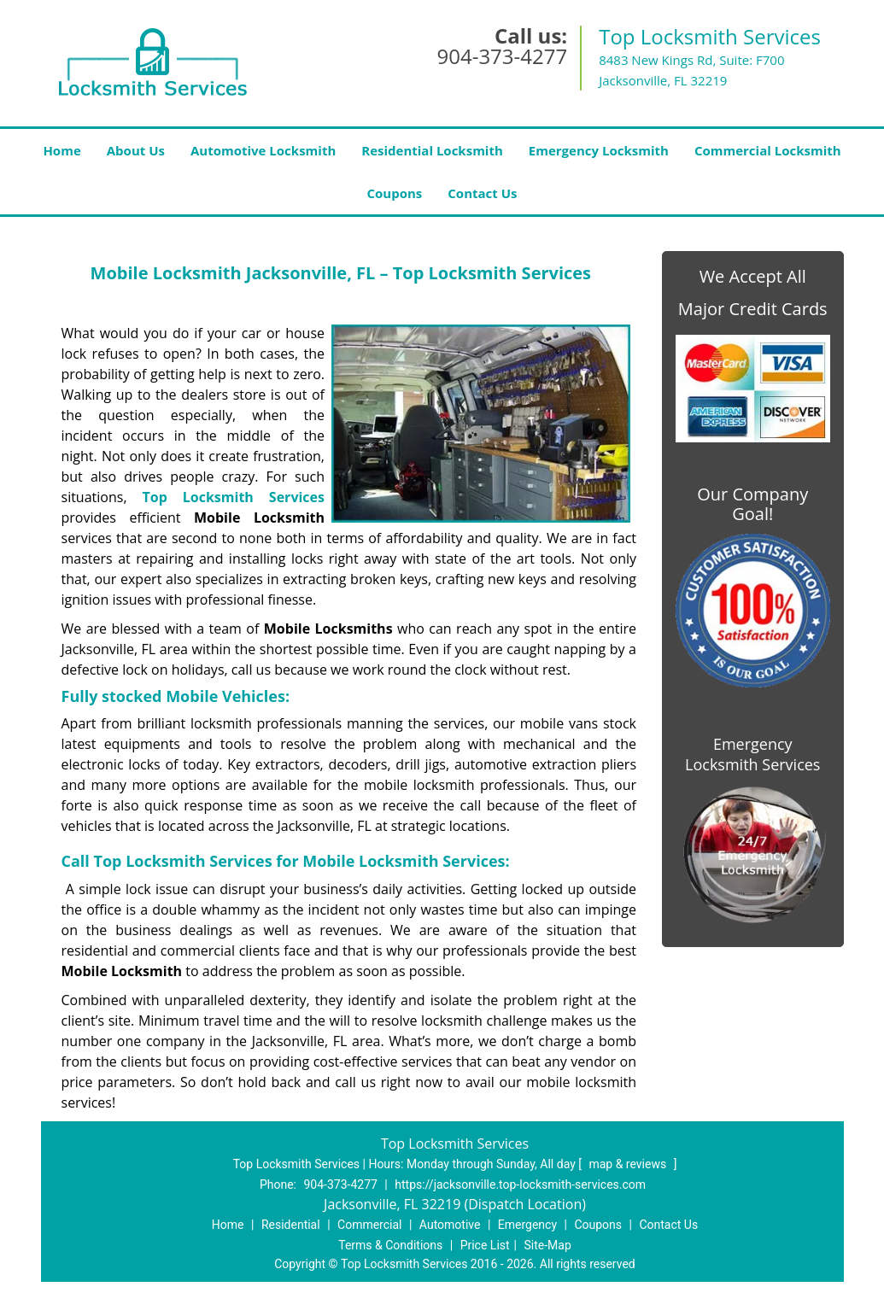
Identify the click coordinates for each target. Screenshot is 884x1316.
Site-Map (547, 1245)
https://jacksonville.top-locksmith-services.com (520, 1184)
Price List (485, 1245)
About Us (136, 150)
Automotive (450, 1224)
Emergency (527, 1224)
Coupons (394, 193)
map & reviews (628, 1164)
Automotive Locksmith (263, 150)
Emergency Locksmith (599, 150)
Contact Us (482, 193)
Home (61, 150)
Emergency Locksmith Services (752, 754)
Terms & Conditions (390, 1245)
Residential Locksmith (432, 150)
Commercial (369, 1224)
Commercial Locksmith (767, 150)
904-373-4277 (501, 56)
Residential (290, 1224)
